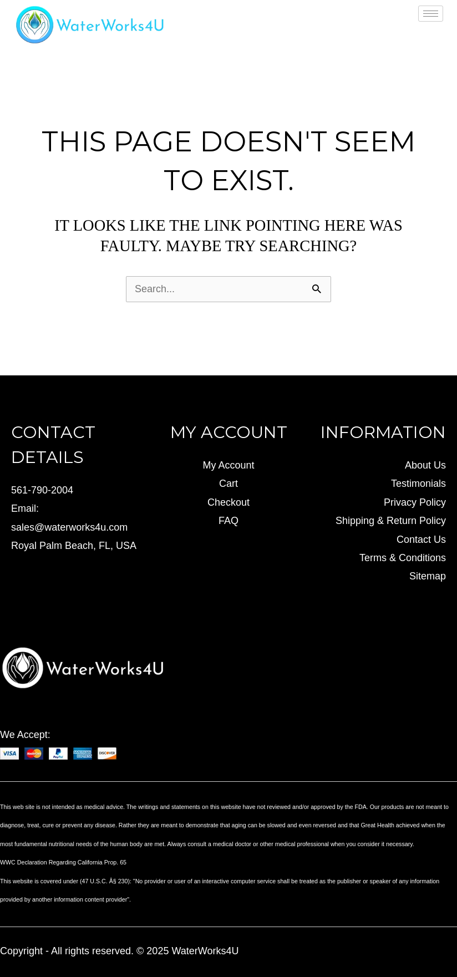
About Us (425, 465)
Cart (228, 483)
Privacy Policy (415, 502)
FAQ (228, 520)
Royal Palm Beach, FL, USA (73, 545)
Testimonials (418, 483)
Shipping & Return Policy (391, 520)
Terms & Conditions (402, 557)
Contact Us (421, 539)
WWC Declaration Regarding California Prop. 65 (63, 862)
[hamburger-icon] (430, 14)
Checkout (228, 502)
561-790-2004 (42, 490)
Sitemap (427, 576)
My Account (228, 465)
